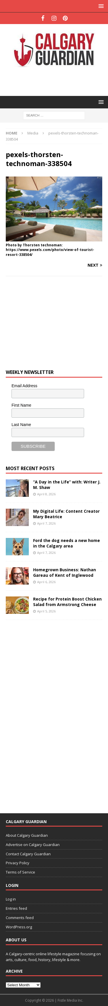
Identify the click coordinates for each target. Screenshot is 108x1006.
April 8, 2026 (46, 494)
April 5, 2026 (46, 611)
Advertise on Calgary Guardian (33, 844)
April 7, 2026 (46, 523)
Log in (11, 899)
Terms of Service (20, 872)
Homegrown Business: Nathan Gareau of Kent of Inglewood (64, 572)
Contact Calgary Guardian (28, 853)
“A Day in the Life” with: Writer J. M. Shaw (67, 484)
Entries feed (16, 908)
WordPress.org (19, 926)
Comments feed (20, 917)
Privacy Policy (17, 862)
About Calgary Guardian (27, 835)
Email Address (24, 385)
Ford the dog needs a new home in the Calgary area (66, 543)
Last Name (21, 424)
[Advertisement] (57, 81)
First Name (21, 405)
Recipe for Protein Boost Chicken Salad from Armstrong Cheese (67, 601)
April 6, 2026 (46, 582)
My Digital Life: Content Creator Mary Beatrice (66, 513)
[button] (100, 5)
